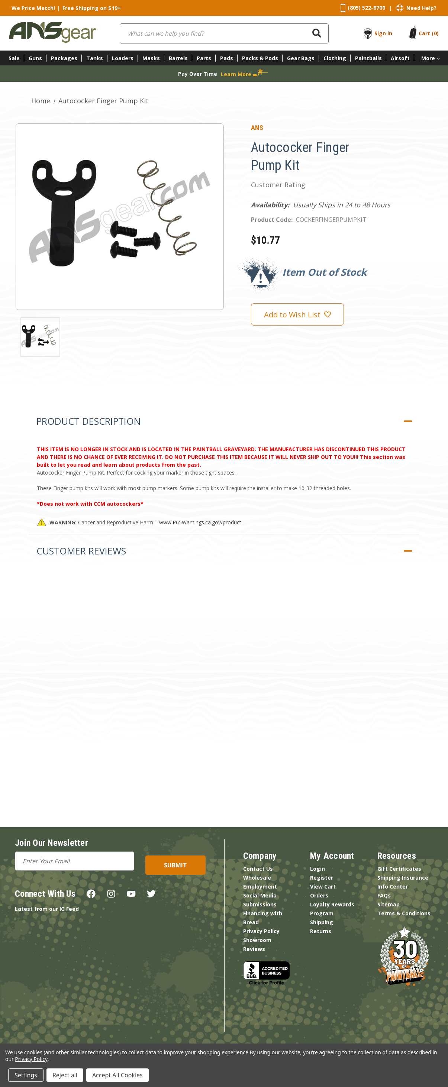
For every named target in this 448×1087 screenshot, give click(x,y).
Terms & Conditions (404, 913)
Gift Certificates (399, 868)
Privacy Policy (261, 931)
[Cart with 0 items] (429, 33)
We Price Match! (33, 8)
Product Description (88, 421)
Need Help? (421, 8)
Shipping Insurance (402, 877)
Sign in (383, 33)
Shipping (321, 922)
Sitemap (388, 904)
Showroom (257, 940)
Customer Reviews (81, 550)
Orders (319, 895)
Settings (25, 1075)
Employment (260, 886)
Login (317, 868)
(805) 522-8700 (366, 7)
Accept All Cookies (117, 1075)
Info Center (392, 886)
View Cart (323, 886)
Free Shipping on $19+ (91, 8)
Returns (320, 931)
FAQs (384, 895)
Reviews (254, 948)
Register (321, 877)
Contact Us (258, 868)
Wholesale (257, 877)
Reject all (64, 1075)
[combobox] (224, 33)
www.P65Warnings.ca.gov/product (200, 522)
